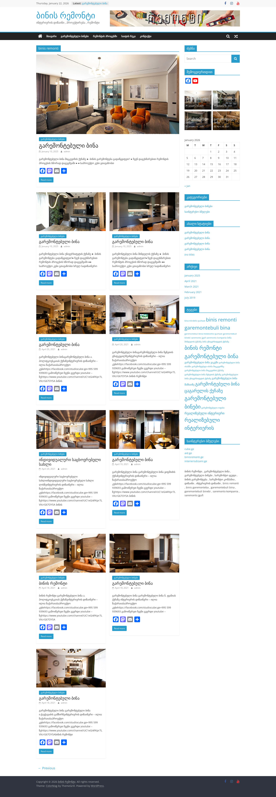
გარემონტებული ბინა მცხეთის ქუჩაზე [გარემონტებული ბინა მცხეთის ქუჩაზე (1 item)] (203, 374)
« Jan (187, 186)
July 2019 (190, 297)
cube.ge (189, 449)
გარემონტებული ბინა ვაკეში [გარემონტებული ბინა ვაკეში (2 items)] (201, 362)
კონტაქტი (145, 36)
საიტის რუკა (128, 36)
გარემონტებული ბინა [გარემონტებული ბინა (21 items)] (211, 356)
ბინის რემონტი (65, 15)
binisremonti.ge (194, 457)
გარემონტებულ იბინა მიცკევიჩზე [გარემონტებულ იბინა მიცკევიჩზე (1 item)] (208, 366)
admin (67, 151)
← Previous (46, 768)
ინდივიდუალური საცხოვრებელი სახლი (70, 462)
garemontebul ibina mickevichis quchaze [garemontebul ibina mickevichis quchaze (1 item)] (203, 334)
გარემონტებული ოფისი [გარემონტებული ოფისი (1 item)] (213, 408)
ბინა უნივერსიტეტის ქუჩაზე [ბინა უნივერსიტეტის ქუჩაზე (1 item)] (215, 341)
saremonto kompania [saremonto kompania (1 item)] (217, 337)
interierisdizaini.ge (196, 461)
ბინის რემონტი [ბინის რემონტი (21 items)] (203, 347)
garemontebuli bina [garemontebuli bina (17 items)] (207, 327)
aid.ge (188, 453)
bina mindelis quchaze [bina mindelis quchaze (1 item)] (195, 321)
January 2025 (192, 275)
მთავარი (51, 36)
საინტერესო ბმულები (197, 211)
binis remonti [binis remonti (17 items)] (221, 319)
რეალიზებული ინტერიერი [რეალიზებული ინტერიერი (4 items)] (204, 413)
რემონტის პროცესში (105, 36)
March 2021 (192, 286)
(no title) (189, 254)
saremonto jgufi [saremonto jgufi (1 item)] (198, 337)
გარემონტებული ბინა (94, 3)
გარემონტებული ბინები (75, 36)
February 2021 (193, 292)
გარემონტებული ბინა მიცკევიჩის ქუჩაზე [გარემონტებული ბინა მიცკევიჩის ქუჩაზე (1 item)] (204, 370)
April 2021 (191, 281)
